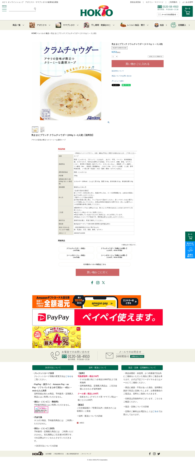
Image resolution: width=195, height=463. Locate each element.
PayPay (37, 384)
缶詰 (162, 25)
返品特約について (118, 71)
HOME (34, 33)
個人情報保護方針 (73, 454)
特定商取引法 (59, 454)
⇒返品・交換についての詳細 (136, 407)
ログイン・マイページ (154, 2)
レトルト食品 (44, 33)
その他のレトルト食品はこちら (94, 264)
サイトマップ (86, 454)
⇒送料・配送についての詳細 (89, 416)
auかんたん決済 (39, 391)
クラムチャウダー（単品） (76, 249)
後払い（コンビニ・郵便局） (47, 402)
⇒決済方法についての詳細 (46, 446)
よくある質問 (187, 2)
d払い (67, 387)
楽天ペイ (47, 384)
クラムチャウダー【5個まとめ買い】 (114, 249)
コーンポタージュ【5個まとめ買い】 (114, 256)
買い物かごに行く (97, 272)
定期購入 (182, 25)
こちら (68, 376)
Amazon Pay (59, 384)
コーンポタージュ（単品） (76, 256)
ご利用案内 (172, 2)
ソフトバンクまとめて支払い (50, 387)
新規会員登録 (135, 2)
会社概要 (48, 454)
